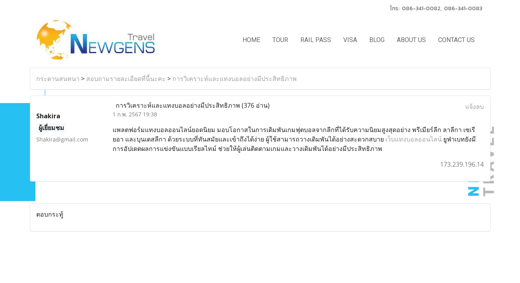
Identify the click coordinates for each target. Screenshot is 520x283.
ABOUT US (411, 40)
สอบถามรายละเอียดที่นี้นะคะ (126, 78)
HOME (251, 40)
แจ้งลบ (474, 106)
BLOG (377, 40)
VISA (350, 40)
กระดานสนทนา (58, 78)
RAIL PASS (315, 40)
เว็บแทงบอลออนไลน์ (413, 139)
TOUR (280, 40)
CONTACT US (456, 40)
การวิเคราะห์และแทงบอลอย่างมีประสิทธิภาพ (234, 78)
